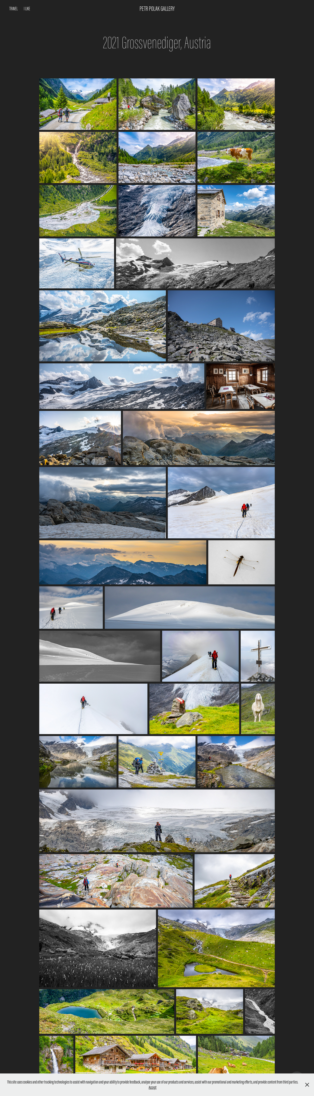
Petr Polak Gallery (157, 8)
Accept (153, 1087)
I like (27, 9)
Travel (13, 9)
